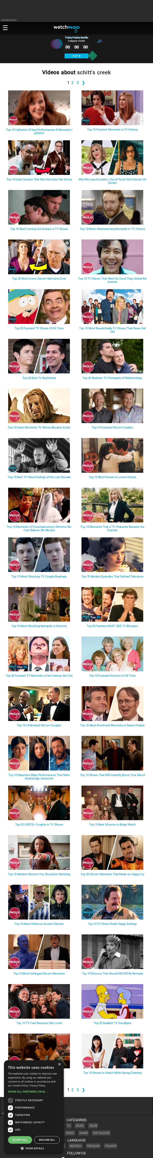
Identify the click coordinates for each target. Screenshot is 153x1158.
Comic (70, 1133)
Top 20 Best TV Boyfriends (39, 378)
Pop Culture (101, 1133)
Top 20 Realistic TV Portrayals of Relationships (112, 378)
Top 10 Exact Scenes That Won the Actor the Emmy (39, 179)
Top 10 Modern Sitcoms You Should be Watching (39, 874)
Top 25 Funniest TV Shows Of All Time (39, 328)
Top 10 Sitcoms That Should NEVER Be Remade (112, 973)
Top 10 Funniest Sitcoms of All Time (112, 675)
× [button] (59, 1064)
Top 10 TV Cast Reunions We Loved (39, 1023)
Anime (83, 1133)
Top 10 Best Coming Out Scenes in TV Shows (39, 229)
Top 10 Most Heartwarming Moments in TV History (112, 229)
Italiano (110, 1145)
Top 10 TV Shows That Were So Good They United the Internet (112, 280)
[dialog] (34, 1107)
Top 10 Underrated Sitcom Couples (39, 725)
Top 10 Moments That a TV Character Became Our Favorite (112, 528)
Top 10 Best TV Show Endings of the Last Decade (39, 477)
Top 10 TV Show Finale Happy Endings (112, 924)
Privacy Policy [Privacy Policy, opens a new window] (37, 1085)
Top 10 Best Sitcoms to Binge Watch (112, 824)
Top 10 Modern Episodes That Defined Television (112, 576)
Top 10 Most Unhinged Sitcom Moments (39, 973)
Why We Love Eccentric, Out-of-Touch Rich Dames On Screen (112, 181)
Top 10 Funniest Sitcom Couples (112, 427)
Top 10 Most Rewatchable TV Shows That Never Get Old (112, 330)
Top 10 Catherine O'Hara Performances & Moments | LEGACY (39, 131)
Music (80, 1125)
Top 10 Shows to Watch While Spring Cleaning (112, 1073)
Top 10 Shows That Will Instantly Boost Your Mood (112, 775)
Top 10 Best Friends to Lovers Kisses (112, 477)
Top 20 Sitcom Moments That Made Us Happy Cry (112, 874)
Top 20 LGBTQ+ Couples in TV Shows (39, 824)
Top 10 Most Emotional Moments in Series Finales (112, 725)
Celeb (93, 1125)
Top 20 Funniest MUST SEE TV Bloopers (112, 626)
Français (93, 1145)
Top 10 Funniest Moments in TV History (112, 129)
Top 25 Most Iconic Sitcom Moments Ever (39, 278)
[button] (34, 1091)
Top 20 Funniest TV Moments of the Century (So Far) (39, 675)
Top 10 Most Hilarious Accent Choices (39, 924)
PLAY (76, 56)
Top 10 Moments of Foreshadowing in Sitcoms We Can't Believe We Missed (39, 528)
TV (68, 1125)
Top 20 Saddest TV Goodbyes (112, 1023)
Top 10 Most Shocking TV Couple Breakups (39, 576)
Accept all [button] (20, 1140)
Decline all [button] (47, 1140)
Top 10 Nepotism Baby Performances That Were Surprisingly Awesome (39, 776)
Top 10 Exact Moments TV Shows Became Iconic (39, 427)
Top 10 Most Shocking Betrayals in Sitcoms (39, 626)
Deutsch (75, 1145)
